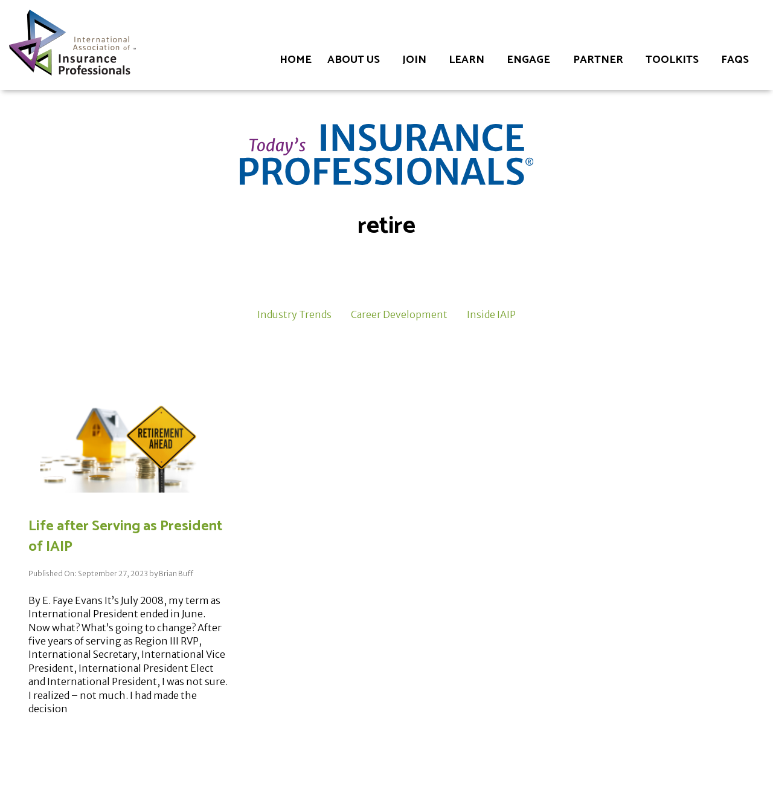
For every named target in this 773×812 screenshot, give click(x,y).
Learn (466, 60)
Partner (598, 60)
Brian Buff (176, 573)
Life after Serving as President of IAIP (125, 537)
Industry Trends (294, 314)
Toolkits (672, 60)
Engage (528, 60)
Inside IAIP (491, 314)
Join (414, 60)
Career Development (399, 314)
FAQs (735, 60)
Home (296, 60)
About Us (353, 60)
